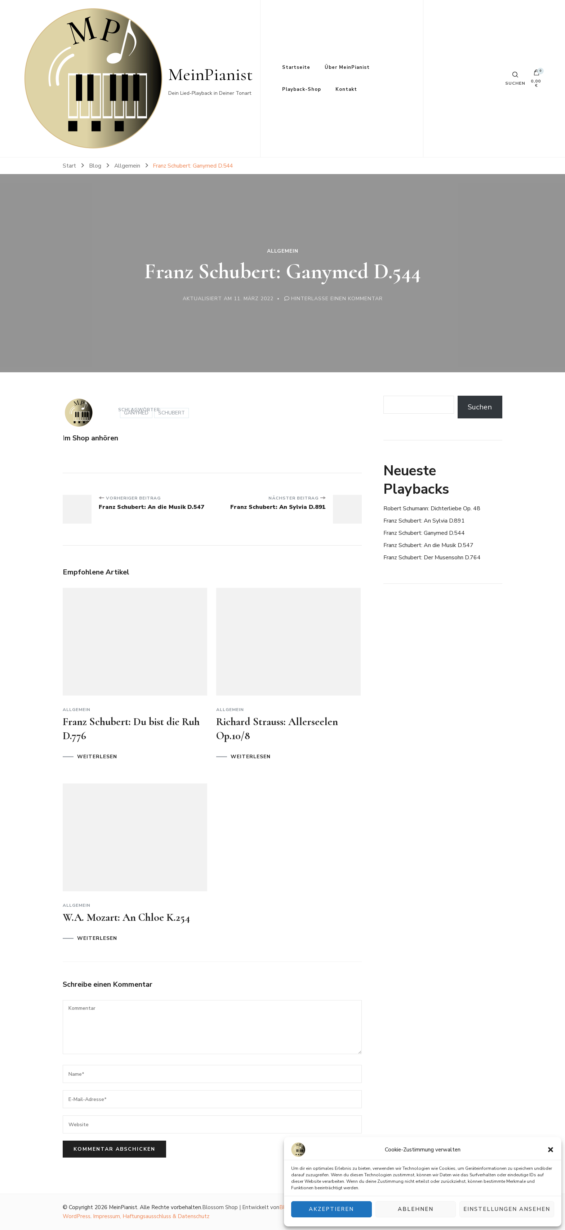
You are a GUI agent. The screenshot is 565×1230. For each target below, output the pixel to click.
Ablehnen (415, 1209)
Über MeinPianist (347, 67)
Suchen (480, 407)
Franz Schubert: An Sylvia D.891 (424, 521)
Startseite (296, 67)
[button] (550, 1149)
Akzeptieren (331, 1209)
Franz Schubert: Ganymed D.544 (424, 533)
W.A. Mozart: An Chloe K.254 (126, 917)
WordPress (76, 1216)
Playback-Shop (301, 89)
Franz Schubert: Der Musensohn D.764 (432, 557)
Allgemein (282, 251)
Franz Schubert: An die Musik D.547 (428, 545)
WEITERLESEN (97, 756)
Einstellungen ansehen (506, 1209)
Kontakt (346, 89)
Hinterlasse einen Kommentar (337, 298)
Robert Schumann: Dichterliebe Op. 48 (431, 508)
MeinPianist (210, 74)
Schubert (171, 412)
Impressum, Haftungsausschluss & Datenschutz (151, 1216)
